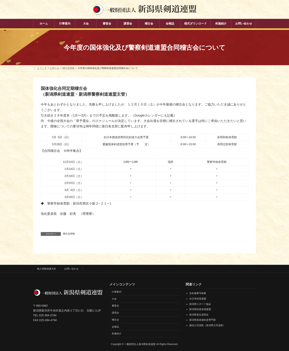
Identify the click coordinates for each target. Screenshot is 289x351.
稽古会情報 (69, 233)
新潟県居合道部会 (199, 314)
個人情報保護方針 (46, 268)
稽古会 (115, 319)
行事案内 (116, 291)
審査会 (115, 305)
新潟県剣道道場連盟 (200, 309)
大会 (114, 298)
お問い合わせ (71, 268)
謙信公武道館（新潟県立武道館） (207, 325)
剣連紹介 (116, 333)
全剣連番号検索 (197, 293)
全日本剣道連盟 (197, 298)
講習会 (115, 312)
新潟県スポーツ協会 (200, 303)
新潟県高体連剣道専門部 (202, 320)
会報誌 (115, 326)
